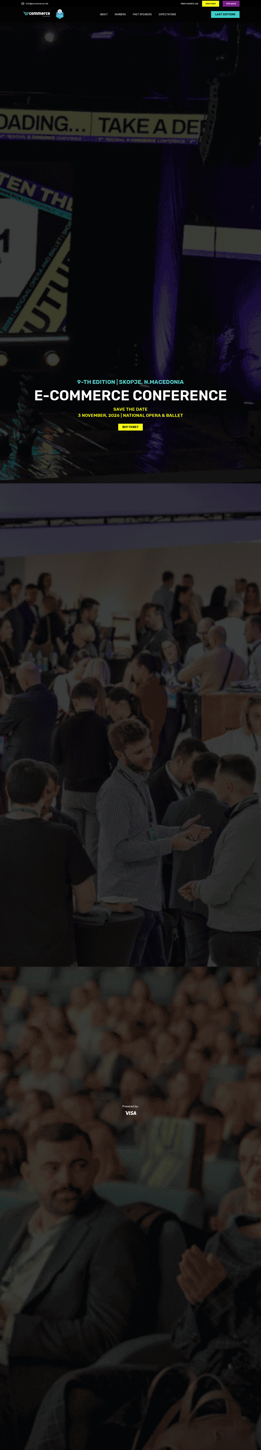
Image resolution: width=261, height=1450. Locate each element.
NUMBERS (120, 14)
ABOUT (104, 14)
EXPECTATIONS (167, 14)
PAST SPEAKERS (142, 14)
